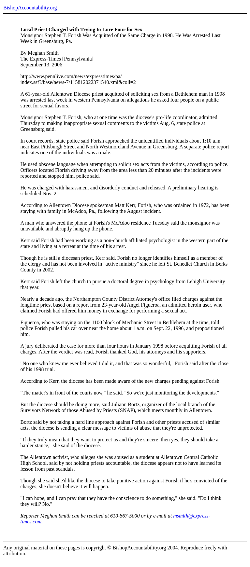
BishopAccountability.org (30, 7)
